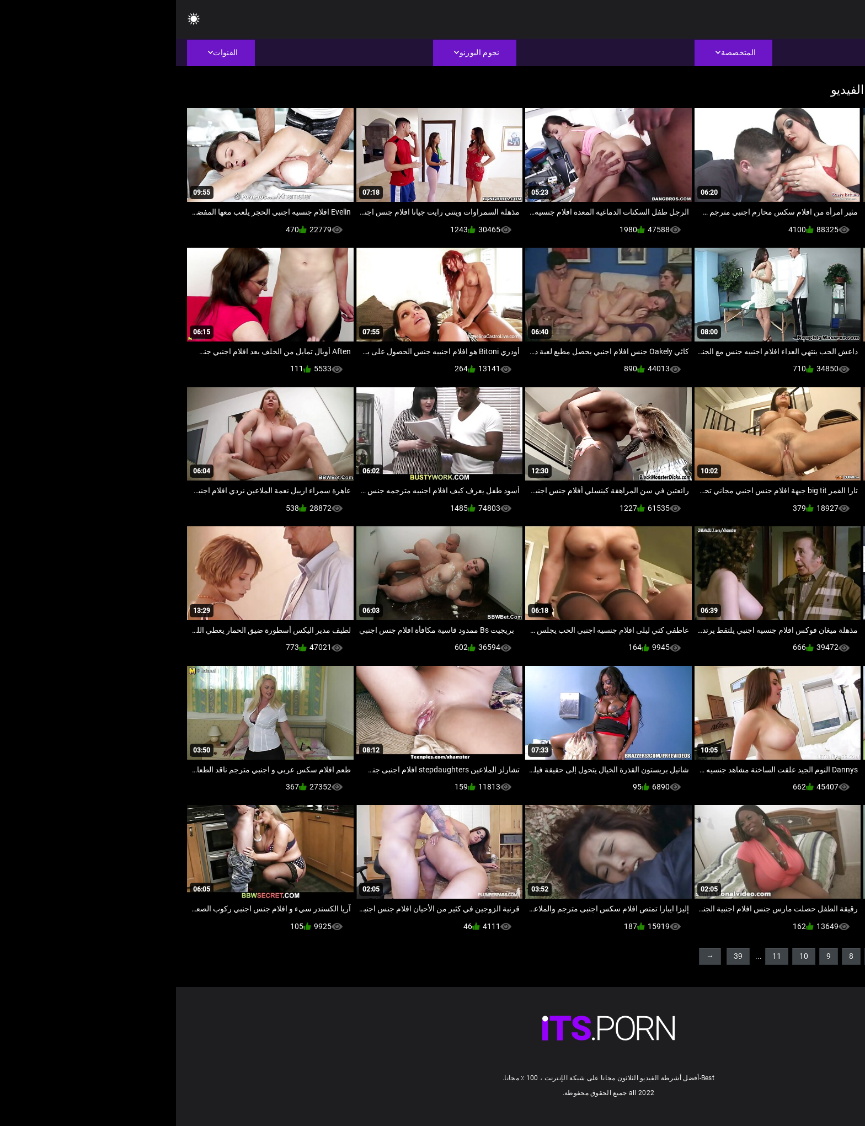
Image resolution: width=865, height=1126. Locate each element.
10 (627, 956)
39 (562, 956)
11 (600, 956)
